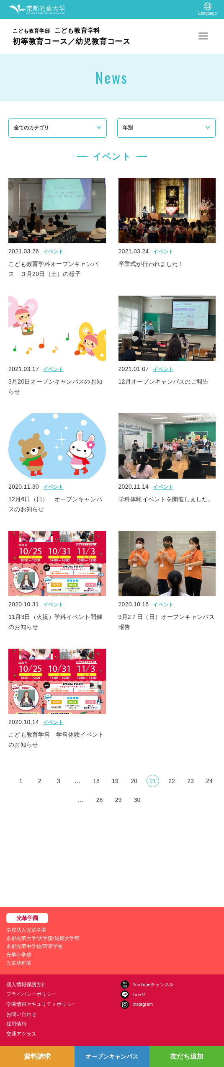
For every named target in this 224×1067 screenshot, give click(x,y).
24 (209, 781)
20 (134, 781)
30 (137, 799)
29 (118, 799)
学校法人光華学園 (26, 930)
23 (190, 781)
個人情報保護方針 (26, 984)
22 (171, 781)
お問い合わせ (21, 1014)
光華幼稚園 (18, 963)
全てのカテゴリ (31, 128)
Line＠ (139, 994)
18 (96, 781)
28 (99, 799)
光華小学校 (18, 955)
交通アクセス (21, 1034)
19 (115, 781)
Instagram (142, 1004)
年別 (128, 128)
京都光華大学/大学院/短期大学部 (43, 938)
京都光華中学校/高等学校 (34, 946)
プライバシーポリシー (31, 994)
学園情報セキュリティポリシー (41, 1004)
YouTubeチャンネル (152, 984)
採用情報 (16, 1024)
